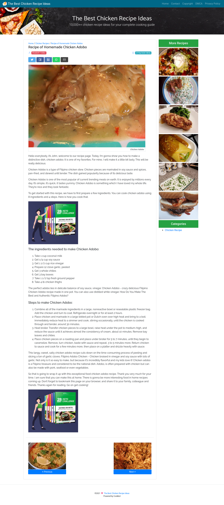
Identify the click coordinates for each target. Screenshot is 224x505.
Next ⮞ (132, 472)
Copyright (187, 3)
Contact (175, 3)
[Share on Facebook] (40, 59)
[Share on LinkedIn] (48, 59)
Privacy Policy (212, 3)
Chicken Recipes (42, 43)
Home (165, 3)
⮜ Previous (47, 472)
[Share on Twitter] (32, 59)
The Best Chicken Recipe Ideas (26, 3)
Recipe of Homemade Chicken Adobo (67, 43)
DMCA (198, 3)
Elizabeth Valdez (39, 52)
